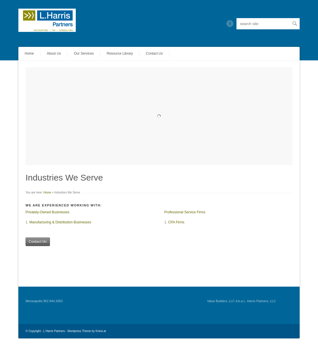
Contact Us (154, 53)
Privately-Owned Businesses (47, 212)
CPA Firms (176, 222)
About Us (54, 53)
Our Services (84, 53)
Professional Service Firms (184, 212)
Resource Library (120, 53)
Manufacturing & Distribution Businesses (60, 222)
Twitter (229, 23)
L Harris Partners (54, 331)
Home (29, 53)
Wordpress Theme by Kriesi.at (86, 331)
